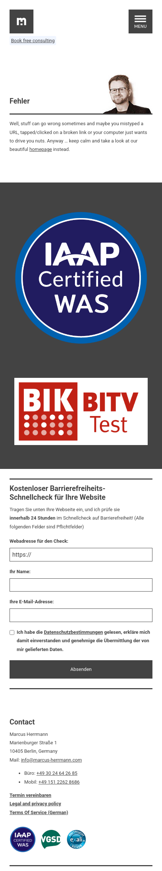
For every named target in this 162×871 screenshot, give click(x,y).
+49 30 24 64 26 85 (56, 773)
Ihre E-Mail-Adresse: (32, 601)
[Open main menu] (140, 21)
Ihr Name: (20, 571)
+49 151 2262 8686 (59, 782)
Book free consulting (33, 40)
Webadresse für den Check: (39, 541)
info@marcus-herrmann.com (51, 760)
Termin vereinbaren (30, 795)
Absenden (81, 669)
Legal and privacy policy (35, 803)
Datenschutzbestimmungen (73, 632)
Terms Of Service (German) (39, 812)
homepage (40, 149)
